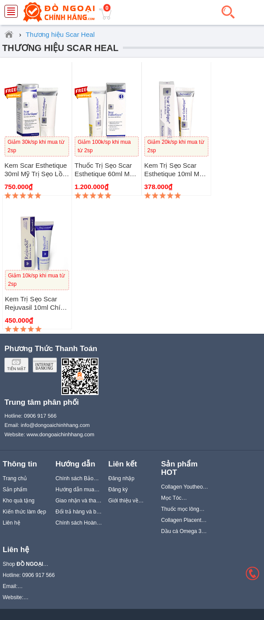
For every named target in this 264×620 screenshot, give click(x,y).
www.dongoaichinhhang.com (61, 434)
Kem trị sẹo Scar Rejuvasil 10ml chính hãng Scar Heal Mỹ (36, 307)
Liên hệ (11, 523)
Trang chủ (15, 478)
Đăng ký (118, 489)
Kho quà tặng (19, 501)
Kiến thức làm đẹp (24, 512)
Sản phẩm (15, 489)
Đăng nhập (121, 478)
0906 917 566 (40, 416)
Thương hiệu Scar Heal (60, 48)
